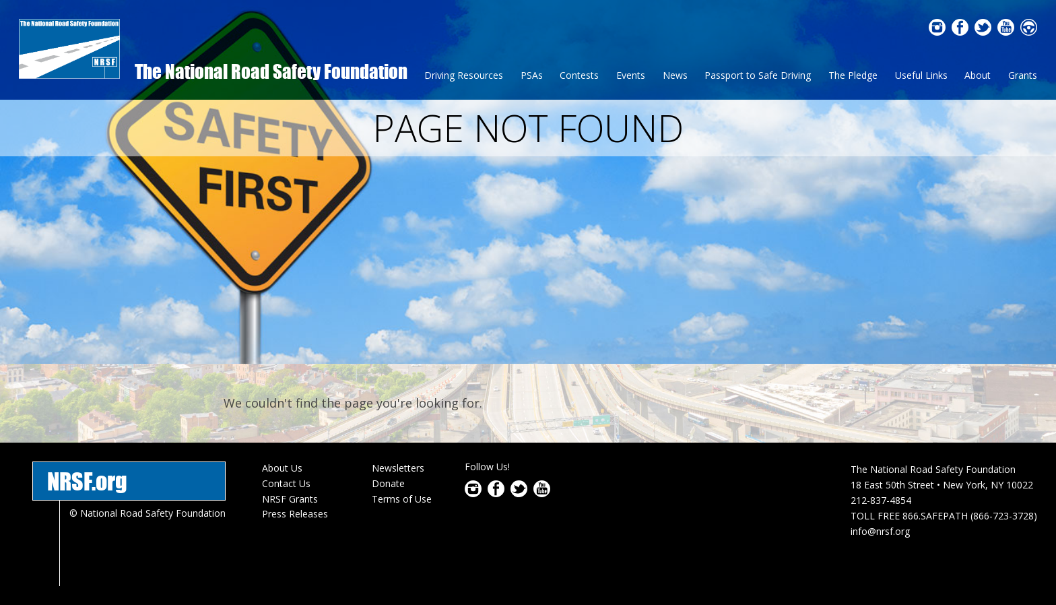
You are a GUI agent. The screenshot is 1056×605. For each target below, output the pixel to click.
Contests (579, 75)
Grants (1022, 75)
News (675, 75)
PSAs (532, 75)
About (977, 75)
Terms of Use (402, 498)
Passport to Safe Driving (757, 75)
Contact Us (286, 483)
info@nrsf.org (880, 531)
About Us (282, 467)
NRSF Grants (290, 498)
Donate (388, 483)
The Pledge (853, 75)
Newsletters (398, 467)
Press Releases (295, 513)
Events (630, 75)
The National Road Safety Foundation (271, 71)
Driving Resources (463, 75)
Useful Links (921, 75)
